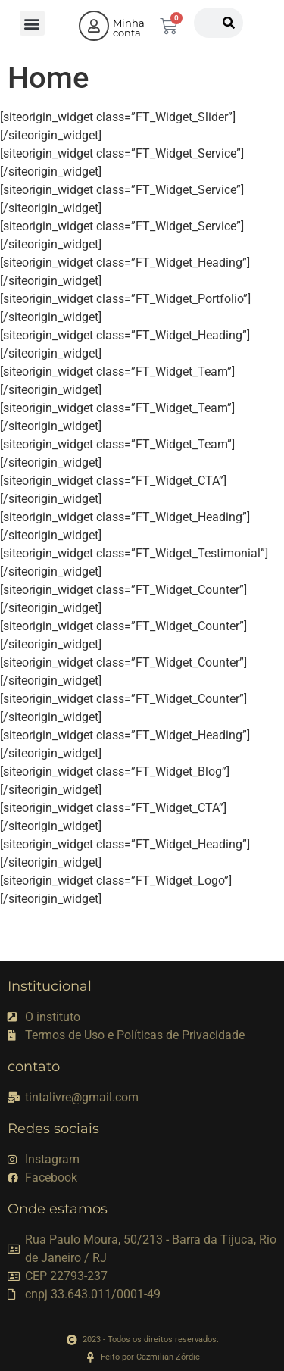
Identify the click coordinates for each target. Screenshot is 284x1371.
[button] (32, 23)
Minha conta (129, 28)
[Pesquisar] (229, 23)
